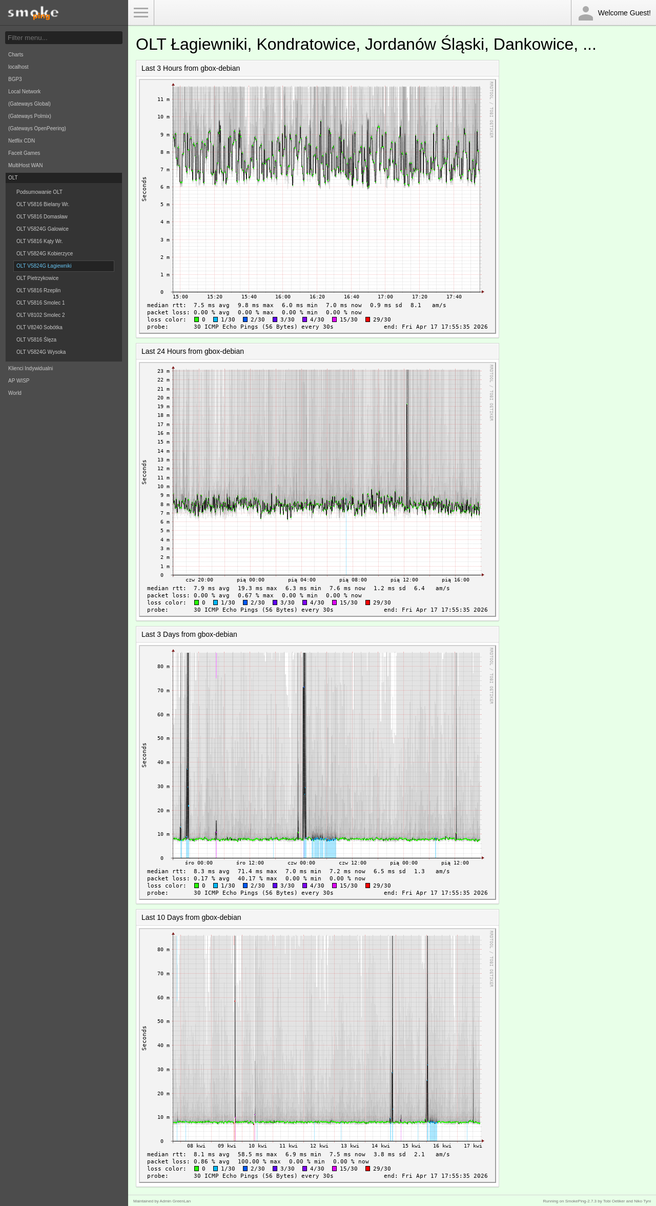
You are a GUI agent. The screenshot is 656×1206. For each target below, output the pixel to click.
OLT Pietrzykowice (37, 278)
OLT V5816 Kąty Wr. (39, 241)
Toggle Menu (141, 13)
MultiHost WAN (25, 165)
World (15, 393)
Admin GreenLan (175, 1201)
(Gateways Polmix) (29, 116)
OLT (13, 177)
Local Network (24, 91)
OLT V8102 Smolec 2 (40, 315)
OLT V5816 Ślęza (36, 340)
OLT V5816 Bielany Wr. (42, 204)
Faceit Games (24, 153)
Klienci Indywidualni (30, 368)
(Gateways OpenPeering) (37, 128)
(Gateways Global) (29, 104)
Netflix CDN (21, 141)
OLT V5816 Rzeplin (38, 290)
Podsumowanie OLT (39, 192)
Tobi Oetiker (614, 1201)
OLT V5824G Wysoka (41, 352)
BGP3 (15, 79)
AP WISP (19, 381)
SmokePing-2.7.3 (581, 1201)
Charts (15, 54)
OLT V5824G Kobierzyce (44, 253)
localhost (18, 67)
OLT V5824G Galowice (42, 229)
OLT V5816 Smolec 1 (40, 303)
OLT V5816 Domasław (42, 216)
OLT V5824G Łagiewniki (43, 266)
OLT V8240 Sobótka (39, 327)
